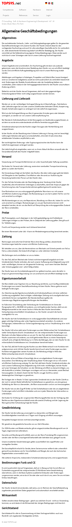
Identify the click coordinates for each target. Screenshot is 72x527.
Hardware (37, 10)
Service (35, 15)
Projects (6, 15)
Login (48, 15)
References (23, 15)
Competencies (8, 10)
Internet (49, 10)
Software (22, 10)
